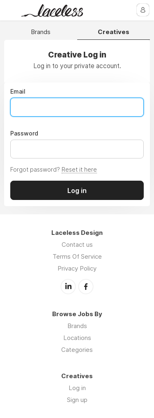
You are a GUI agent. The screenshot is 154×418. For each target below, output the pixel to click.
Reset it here (79, 169)
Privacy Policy (77, 268)
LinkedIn (68, 287)
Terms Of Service (77, 256)
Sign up (77, 400)
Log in (77, 388)
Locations (77, 338)
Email (17, 91)
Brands (41, 32)
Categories (77, 350)
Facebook (86, 287)
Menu (11, 10)
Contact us (77, 244)
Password (24, 133)
